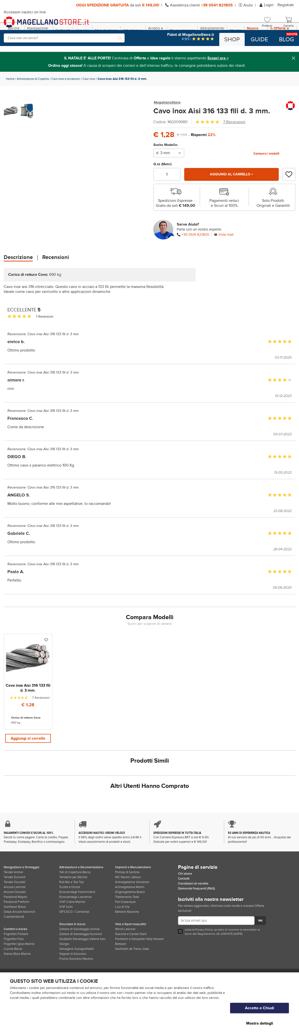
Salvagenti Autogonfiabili (76, 971)
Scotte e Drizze (69, 909)
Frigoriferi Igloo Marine (19, 966)
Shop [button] (232, 39)
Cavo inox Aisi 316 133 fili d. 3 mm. (53, 355)
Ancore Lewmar (15, 909)
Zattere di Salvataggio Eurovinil (80, 956)
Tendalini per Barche (73, 899)
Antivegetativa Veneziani (132, 904)
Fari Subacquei (125, 924)
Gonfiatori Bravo (15, 929)
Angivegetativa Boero (130, 914)
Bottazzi (120, 966)
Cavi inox (88, 100)
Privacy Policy (204, 952)
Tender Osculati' (15, 904)
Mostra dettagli (259, 1023)
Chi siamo (185, 896)
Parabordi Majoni (15, 919)
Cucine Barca (13, 971)
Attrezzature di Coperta (33, 100)
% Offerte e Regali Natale (281, 51)
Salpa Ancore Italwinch (19, 934)
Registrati (286, 4)
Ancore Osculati (15, 914)
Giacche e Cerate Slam (131, 956)
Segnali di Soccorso (72, 976)
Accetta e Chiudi (259, 1012)
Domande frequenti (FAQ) (196, 911)
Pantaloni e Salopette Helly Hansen (139, 961)
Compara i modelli (266, 175)
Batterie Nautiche (127, 934)
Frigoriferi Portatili (16, 956)
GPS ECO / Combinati (74, 934)
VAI (260, 943)
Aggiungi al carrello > (231, 195)
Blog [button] (286, 39)
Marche (236, 51)
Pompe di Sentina (127, 894)
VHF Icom (66, 929)
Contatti (183, 901)
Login (267, 4)
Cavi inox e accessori (65, 100)
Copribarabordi (14, 939)
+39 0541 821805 (195, 256)
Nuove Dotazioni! (256, 51)
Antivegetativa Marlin (129, 909)
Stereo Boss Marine (17, 976)
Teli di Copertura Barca (74, 894)
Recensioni (55, 278)
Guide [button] (259, 39)
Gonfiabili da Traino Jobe (132, 971)
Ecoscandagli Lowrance (75, 919)
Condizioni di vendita (193, 906)
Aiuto (248, 5)
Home (10, 100)
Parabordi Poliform (16, 924)
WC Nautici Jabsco (128, 899)
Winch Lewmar (125, 951)
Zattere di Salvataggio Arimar (79, 951)
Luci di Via (122, 929)
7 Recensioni (234, 143)
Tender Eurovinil (14, 899)
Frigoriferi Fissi (14, 961)
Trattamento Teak (127, 919)
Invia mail (226, 256)
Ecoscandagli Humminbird (77, 914)
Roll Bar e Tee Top (71, 904)
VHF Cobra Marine (72, 924)
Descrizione (18, 278)
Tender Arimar (13, 894)
